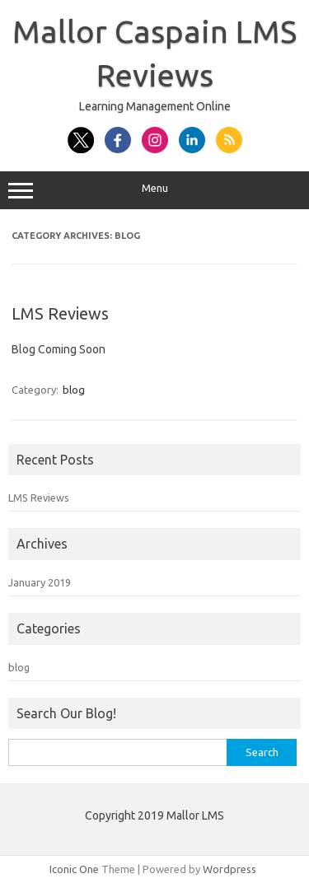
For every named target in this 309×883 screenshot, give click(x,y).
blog (74, 389)
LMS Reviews (60, 313)
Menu (154, 190)
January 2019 (39, 582)
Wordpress (229, 869)
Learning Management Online (155, 106)
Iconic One (74, 869)
